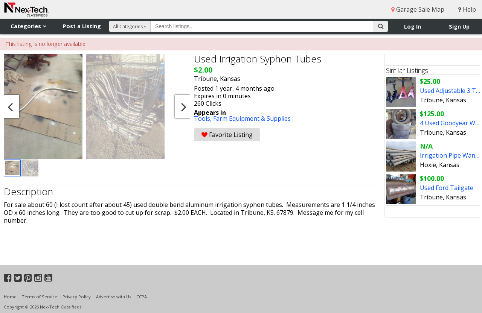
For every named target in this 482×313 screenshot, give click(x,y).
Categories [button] (28, 26)
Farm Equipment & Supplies (252, 118)
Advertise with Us (113, 296)
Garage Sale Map (417, 9)
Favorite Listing (227, 135)
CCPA (141, 296)
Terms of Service (39, 296)
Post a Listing (82, 26)
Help (467, 9)
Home (10, 296)
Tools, (203, 118)
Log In (412, 26)
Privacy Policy (77, 296)
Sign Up (459, 26)
